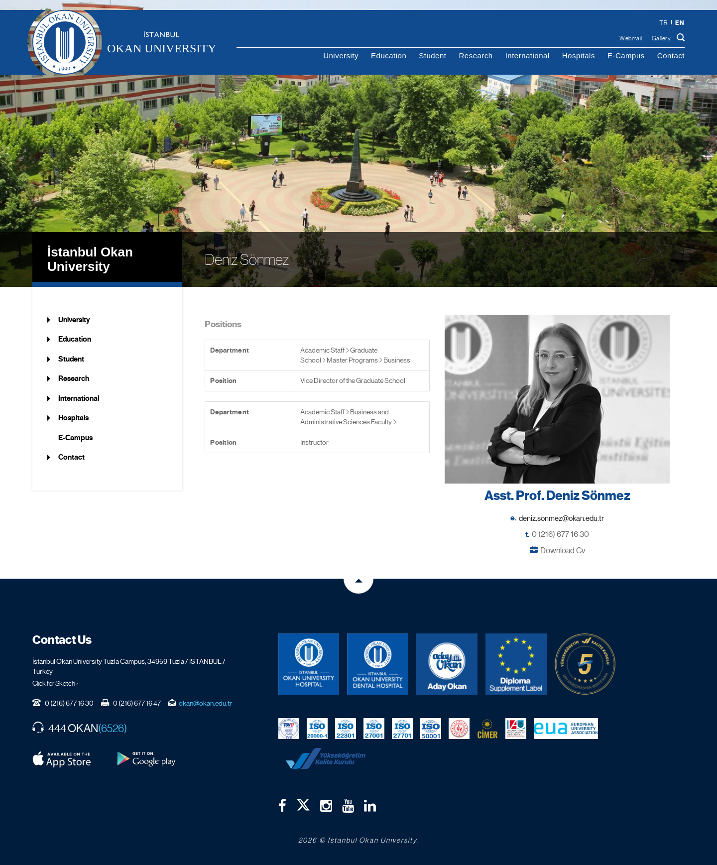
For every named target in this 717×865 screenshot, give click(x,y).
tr (663, 22)
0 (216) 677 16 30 (560, 534)
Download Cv (562, 550)
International (527, 55)
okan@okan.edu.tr (205, 703)
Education (388, 55)
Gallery (661, 38)
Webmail (630, 38)
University (340, 55)
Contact (671, 55)
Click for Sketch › (55, 683)
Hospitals (578, 55)
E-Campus (626, 55)
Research (475, 55)
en (679, 22)
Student (432, 55)
